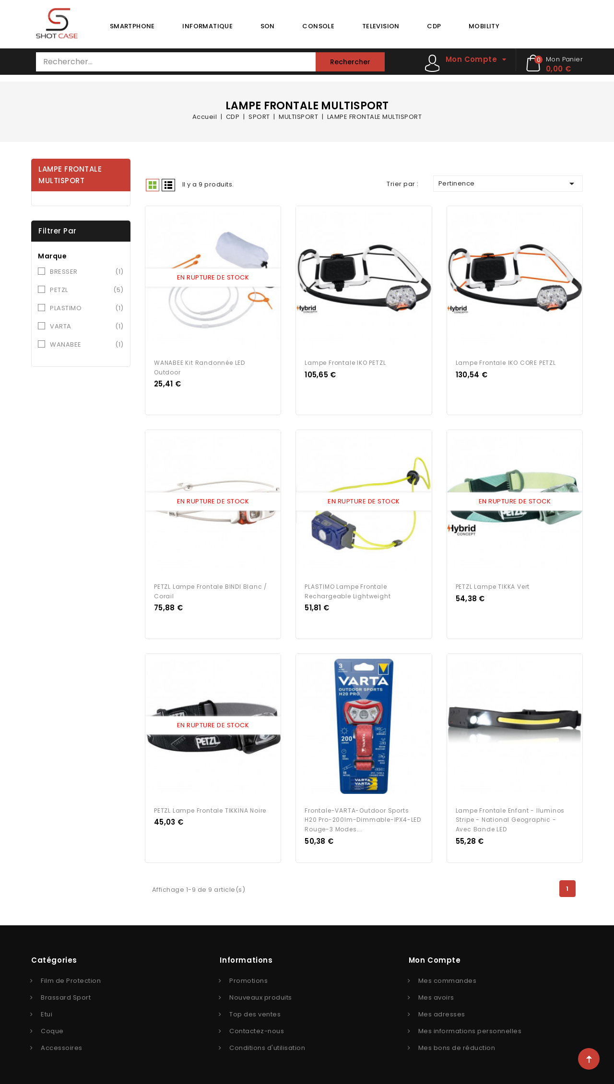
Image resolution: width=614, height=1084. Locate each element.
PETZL (87, 290)
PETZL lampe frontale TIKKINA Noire (210, 808)
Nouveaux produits (260, 995)
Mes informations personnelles (470, 1028)
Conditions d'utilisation (267, 1045)
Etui (46, 1011)
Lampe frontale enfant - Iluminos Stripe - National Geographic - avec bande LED (510, 817)
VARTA (87, 326)
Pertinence (508, 183)
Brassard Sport (66, 995)
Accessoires (62, 1045)
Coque (52, 1028)
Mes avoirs (436, 995)
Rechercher (350, 62)
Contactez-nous (256, 1028)
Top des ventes (255, 1011)
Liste (168, 185)
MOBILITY (484, 26)
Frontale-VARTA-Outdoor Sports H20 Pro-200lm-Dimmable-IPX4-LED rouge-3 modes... (363, 817)
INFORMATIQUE (207, 26)
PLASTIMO (87, 308)
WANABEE (87, 344)
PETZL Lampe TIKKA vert (493, 585)
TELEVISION (381, 26)
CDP (434, 26)
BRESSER (87, 272)
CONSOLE (318, 26)
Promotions (248, 978)
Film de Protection (71, 978)
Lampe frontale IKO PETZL (345, 362)
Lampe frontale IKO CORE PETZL (506, 362)
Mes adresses (441, 1011)
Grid (152, 185)
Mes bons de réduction (457, 1045)
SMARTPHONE (132, 26)
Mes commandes (447, 978)
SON (267, 26)
